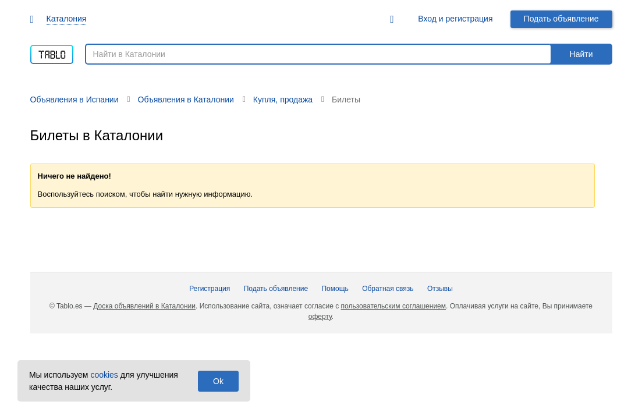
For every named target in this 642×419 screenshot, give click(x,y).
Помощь (334, 289)
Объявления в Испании (74, 99)
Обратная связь (387, 289)
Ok (218, 381)
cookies (104, 374)
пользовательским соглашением (393, 306)
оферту (320, 317)
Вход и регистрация (455, 18)
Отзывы (440, 289)
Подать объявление (561, 18)
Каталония (67, 18)
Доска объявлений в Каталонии (144, 306)
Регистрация (209, 289)
